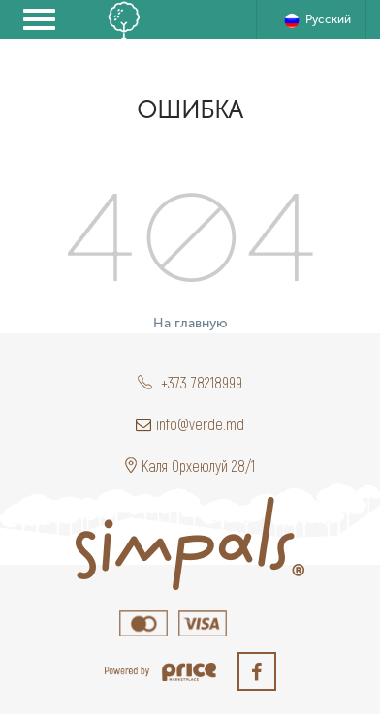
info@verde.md (190, 424)
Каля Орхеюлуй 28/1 (190, 465)
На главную (190, 323)
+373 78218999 (190, 382)
